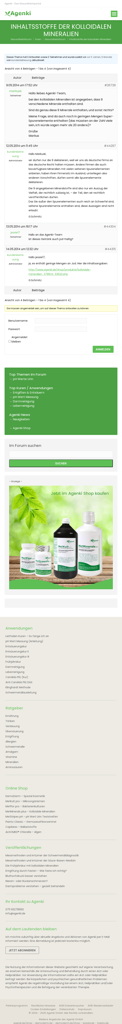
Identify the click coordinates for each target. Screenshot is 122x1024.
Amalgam (11, 752)
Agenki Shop (22, 428)
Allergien (10, 741)
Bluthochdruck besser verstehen (26, 876)
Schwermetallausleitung (20, 692)
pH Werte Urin (23, 379)
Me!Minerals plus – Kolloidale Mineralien (30, 811)
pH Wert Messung (25, 397)
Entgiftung (12, 736)
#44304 (110, 226)
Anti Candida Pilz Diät (18, 682)
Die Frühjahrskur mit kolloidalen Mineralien (32, 865)
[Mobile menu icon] (114, 14)
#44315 (110, 249)
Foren (38, 39)
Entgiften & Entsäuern (28, 392)
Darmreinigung (23, 401)
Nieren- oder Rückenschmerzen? (26, 881)
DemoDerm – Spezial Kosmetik (25, 796)
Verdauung (12, 726)
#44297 (110, 146)
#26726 (110, 85)
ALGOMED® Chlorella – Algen (23, 832)
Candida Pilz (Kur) (16, 677)
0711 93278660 (14, 909)
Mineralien (12, 762)
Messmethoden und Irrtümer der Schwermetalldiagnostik (42, 855)
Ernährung (12, 716)
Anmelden (103, 349)
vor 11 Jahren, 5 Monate (99, 57)
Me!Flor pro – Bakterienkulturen (25, 806)
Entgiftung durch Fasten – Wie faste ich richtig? (36, 871)
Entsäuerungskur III (17, 656)
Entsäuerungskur (16, 646)
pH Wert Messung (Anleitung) (24, 641)
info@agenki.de (15, 913)
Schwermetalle (15, 747)
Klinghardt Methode (18, 687)
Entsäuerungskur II (17, 651)
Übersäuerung (14, 731)
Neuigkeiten (21, 419)
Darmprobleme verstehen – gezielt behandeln (35, 886)
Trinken (10, 721)
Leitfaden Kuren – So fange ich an (27, 636)
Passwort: (14, 329)
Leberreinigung (23, 406)
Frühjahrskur (13, 662)
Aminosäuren (14, 767)
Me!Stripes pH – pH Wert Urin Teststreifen (31, 816)
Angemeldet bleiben (19, 339)
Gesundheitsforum (21, 39)
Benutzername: (18, 321)
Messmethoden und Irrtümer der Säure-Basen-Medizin (40, 860)
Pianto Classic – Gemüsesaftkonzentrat (30, 822)
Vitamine (11, 757)
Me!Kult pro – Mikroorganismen (25, 801)
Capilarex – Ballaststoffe (21, 827)
